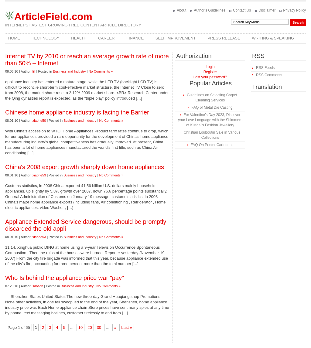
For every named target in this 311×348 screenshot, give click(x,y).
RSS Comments (269, 75)
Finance (135, 38)
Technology (46, 38)
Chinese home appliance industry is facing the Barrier (77, 112)
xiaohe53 (39, 175)
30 (99, 327)
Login (210, 67)
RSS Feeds (265, 68)
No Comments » (101, 71)
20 (89, 327)
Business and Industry (69, 71)
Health (78, 38)
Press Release (223, 38)
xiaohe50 (39, 120)
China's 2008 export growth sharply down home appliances (84, 167)
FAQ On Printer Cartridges (212, 145)
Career (106, 38)
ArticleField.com (53, 16)
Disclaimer (266, 10)
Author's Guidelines (209, 10)
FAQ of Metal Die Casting (211, 107)
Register (210, 72)
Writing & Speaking (273, 38)
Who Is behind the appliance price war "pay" (64, 278)
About (181, 10)
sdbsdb (37, 286)
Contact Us (242, 10)
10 (80, 327)
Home (14, 38)
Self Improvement (176, 38)
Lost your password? (210, 77)
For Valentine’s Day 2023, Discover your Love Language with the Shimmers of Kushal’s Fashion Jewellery (210, 120)
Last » (126, 327)
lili (34, 71)
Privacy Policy (294, 10)
